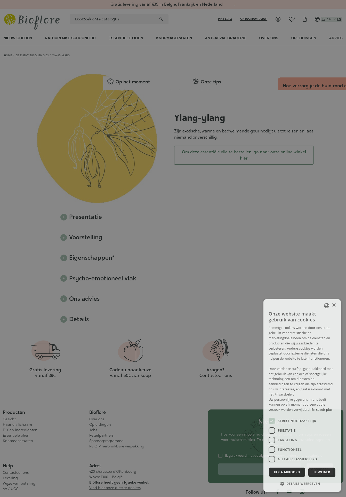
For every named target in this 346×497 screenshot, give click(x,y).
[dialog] (302, 395)
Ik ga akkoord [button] (287, 472)
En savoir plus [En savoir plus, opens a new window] (321, 409)
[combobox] (326, 305)
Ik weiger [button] (321, 472)
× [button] (334, 305)
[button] (302, 483)
